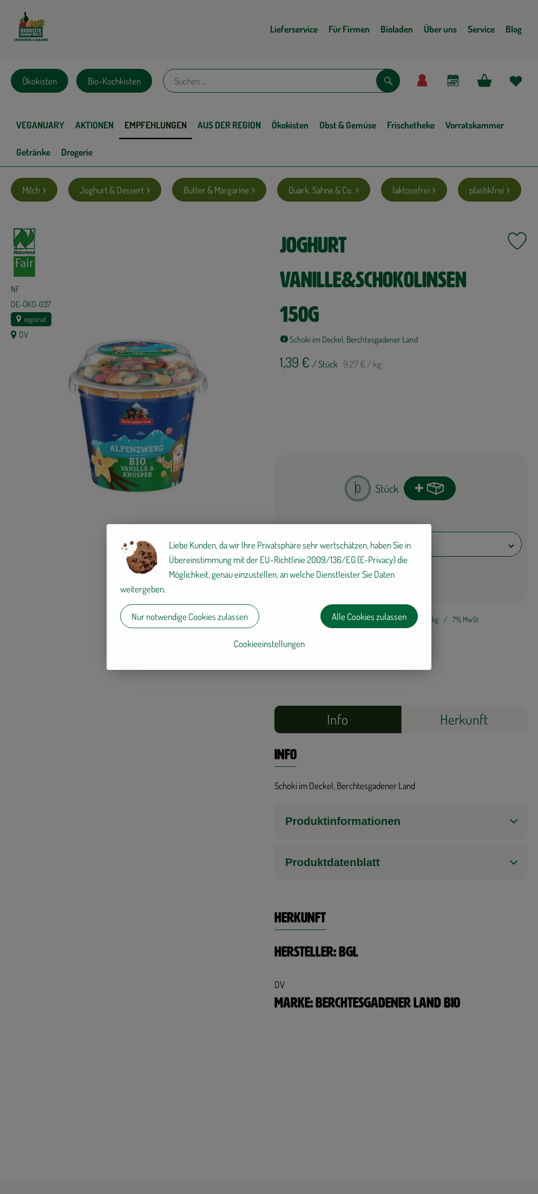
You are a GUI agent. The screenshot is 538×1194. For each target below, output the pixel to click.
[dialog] (269, 597)
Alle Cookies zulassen (369, 616)
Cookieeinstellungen (269, 643)
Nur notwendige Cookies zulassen (190, 616)
